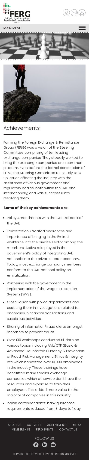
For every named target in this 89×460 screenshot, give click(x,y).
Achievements (57, 425)
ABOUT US (14, 425)
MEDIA (77, 425)
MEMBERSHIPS (21, 429)
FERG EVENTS (45, 429)
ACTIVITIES (34, 425)
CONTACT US (68, 429)
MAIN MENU (44, 28)
